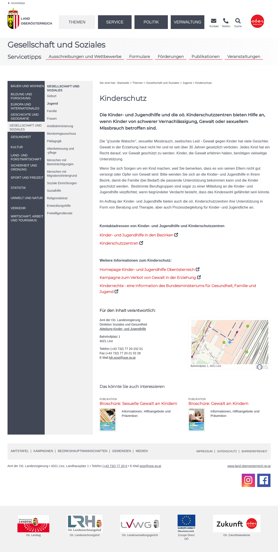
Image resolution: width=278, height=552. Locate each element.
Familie (52, 111)
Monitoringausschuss (61, 133)
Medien (142, 451)
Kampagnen (43, 451)
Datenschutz (221, 451)
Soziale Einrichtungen (62, 183)
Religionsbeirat (57, 198)
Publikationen (206, 56)
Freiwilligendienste (59, 213)
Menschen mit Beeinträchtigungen (60, 162)
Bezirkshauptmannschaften (82, 451)
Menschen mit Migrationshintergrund (62, 173)
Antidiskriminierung (60, 126)
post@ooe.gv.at (150, 466)
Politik (151, 22)
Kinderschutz (203, 82)
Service (115, 22)
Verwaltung (187, 22)
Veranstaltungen (243, 56)
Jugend (52, 103)
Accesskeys (16, 3)
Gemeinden (121, 451)
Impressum (195, 451)
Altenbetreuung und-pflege (60, 150)
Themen (77, 22)
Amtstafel (20, 451)
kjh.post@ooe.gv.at (122, 357)
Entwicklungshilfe (59, 205)
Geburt (51, 96)
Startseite (123, 82)
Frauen (52, 118)
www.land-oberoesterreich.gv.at (248, 466)
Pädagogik (54, 141)
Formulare (139, 56)
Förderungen (171, 56)
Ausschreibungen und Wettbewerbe (85, 56)
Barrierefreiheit (252, 451)
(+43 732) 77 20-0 (114, 466)
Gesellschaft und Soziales (162, 82)
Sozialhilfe (54, 190)
